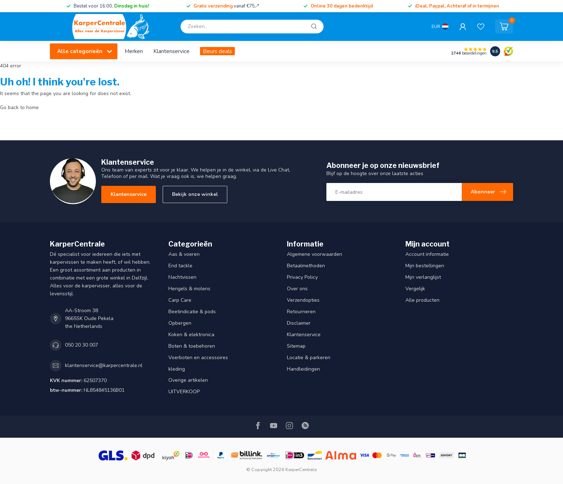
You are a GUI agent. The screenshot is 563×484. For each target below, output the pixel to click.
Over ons (297, 288)
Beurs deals (217, 51)
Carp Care (179, 300)
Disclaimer (299, 323)
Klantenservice (171, 51)
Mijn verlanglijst (423, 277)
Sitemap (296, 346)
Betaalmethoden (306, 265)
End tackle (180, 265)
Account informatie (427, 254)
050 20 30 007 (81, 345)
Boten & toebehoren (191, 346)
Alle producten (422, 300)
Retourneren (301, 311)
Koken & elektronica (191, 334)
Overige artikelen (188, 380)
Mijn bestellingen (424, 265)
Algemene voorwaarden (314, 254)
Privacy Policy (302, 277)
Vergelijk (415, 288)
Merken (134, 51)
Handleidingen (303, 369)
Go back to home (19, 107)
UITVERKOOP (184, 391)
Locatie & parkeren (308, 357)
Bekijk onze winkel (195, 194)
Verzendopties (303, 300)
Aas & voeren (184, 254)
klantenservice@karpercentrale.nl (104, 365)
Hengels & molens (189, 288)
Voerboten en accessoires (198, 357)
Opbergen (179, 323)
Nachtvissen (182, 277)
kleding (176, 369)
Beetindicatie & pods (192, 311)
